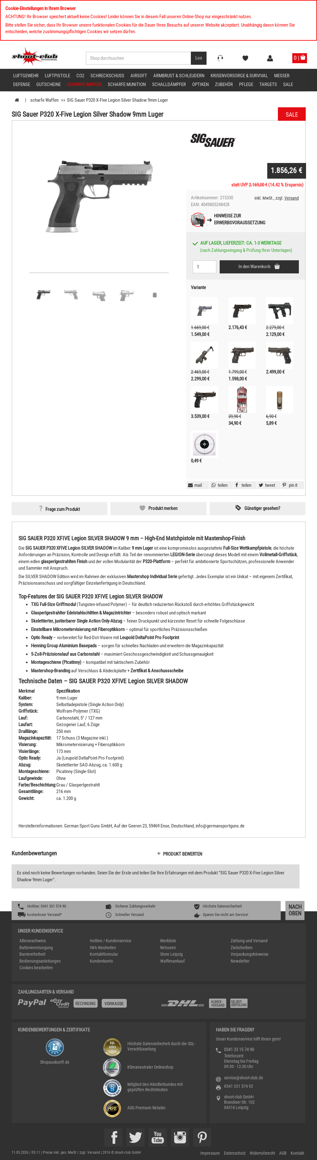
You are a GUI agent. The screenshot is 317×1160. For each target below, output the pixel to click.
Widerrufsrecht (262, 1153)
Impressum (210, 1153)
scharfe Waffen (84, 84)
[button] (289, 485)
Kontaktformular (104, 954)
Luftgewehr (25, 76)
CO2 (80, 76)
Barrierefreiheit (32, 954)
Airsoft (138, 76)
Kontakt (297, 1153)
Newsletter (240, 961)
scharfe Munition (127, 84)
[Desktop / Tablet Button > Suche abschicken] (199, 58)
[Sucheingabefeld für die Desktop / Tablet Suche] (138, 58)
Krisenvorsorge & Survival (239, 76)
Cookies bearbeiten (36, 967)
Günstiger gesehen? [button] (262, 508)
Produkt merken (162, 508)
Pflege (246, 84)
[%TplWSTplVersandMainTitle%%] (87, 1005)
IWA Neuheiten (103, 947)
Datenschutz (235, 1153)
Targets (268, 84)
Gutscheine (48, 84)
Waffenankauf (172, 961)
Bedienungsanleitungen (40, 961)
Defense (21, 84)
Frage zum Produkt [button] (62, 509)
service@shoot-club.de (243, 1077)
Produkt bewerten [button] (182, 854)
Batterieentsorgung (36, 947)
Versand (291, 198)
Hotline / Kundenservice (110, 940)
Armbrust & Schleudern (178, 76)
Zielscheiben (242, 947)
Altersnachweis (32, 940)
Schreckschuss (107, 76)
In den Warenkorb (254, 266)
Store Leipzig (171, 954)
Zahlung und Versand (249, 940)
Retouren (168, 947)
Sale (288, 84)
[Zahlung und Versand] (229, 1006)
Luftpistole (57, 76)
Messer (281, 76)
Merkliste (168, 940)
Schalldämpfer (169, 84)
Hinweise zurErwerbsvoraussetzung (239, 219)
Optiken (200, 84)
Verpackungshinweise (249, 954)
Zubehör (224, 84)
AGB (283, 1153)
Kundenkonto (101, 961)
